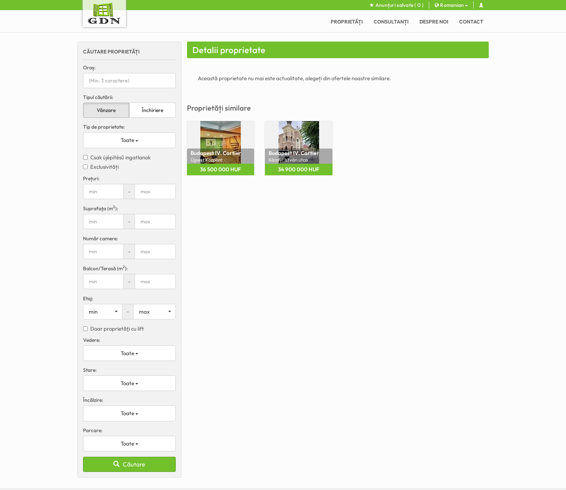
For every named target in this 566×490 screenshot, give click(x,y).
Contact (471, 21)
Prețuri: (91, 178)
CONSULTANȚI (391, 21)
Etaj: (88, 298)
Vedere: (91, 340)
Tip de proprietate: (104, 127)
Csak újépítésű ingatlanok (117, 157)
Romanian (451, 5)
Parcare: (93, 430)
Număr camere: (100, 238)
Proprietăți (347, 21)
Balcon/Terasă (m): (105, 268)
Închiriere (152, 110)
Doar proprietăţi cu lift (113, 328)
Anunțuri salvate (396, 5)
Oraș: (89, 67)
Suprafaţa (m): (100, 208)
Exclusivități (101, 166)
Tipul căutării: (98, 97)
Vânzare (106, 110)
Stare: (90, 370)
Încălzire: (93, 400)
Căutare (129, 464)
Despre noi (433, 21)
